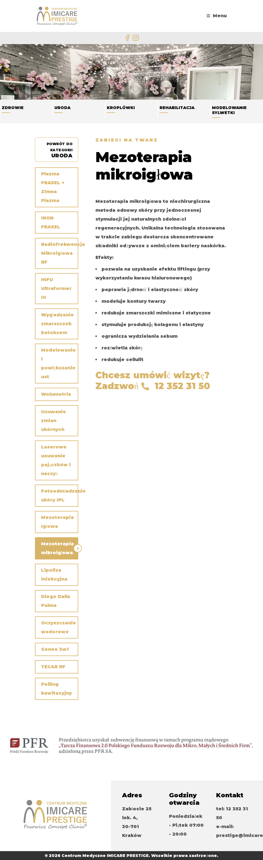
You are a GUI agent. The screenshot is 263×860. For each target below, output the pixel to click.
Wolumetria (56, 394)
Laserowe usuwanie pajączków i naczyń (56, 460)
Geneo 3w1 (55, 649)
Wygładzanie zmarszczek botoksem (57, 323)
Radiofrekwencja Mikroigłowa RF (59, 253)
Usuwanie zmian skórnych (53, 420)
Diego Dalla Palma (55, 601)
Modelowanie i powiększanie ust (58, 363)
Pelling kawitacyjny (56, 689)
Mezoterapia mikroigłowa (57, 548)
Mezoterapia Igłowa (57, 522)
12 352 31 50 (182, 385)
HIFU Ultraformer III (56, 288)
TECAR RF (53, 666)
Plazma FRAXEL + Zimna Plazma (52, 187)
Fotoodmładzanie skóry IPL (59, 495)
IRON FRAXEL (50, 222)
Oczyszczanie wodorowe (58, 627)
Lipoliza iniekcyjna (54, 575)
